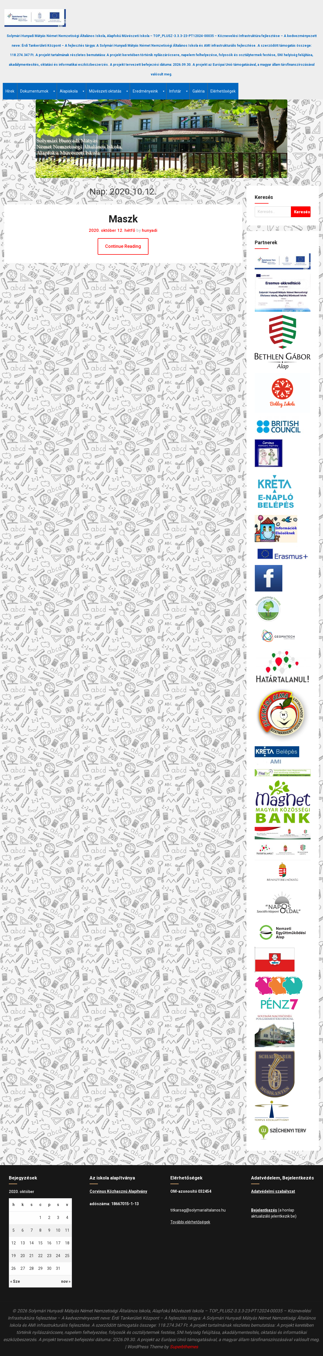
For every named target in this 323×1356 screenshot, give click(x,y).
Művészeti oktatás (109, 91)
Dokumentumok (38, 91)
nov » (66, 1281)
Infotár (179, 91)
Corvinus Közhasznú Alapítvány (118, 1191)
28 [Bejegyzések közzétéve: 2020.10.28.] (31, 1268)
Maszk (123, 219)
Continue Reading (123, 246)
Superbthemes (184, 1346)
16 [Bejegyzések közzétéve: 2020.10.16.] (49, 1243)
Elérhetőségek (223, 91)
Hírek (10, 91)
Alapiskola (72, 91)
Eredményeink (149, 91)
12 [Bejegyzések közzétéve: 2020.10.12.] (13, 1243)
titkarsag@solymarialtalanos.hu (198, 1210)
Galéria (198, 91)
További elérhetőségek (190, 1222)
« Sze (15, 1281)
